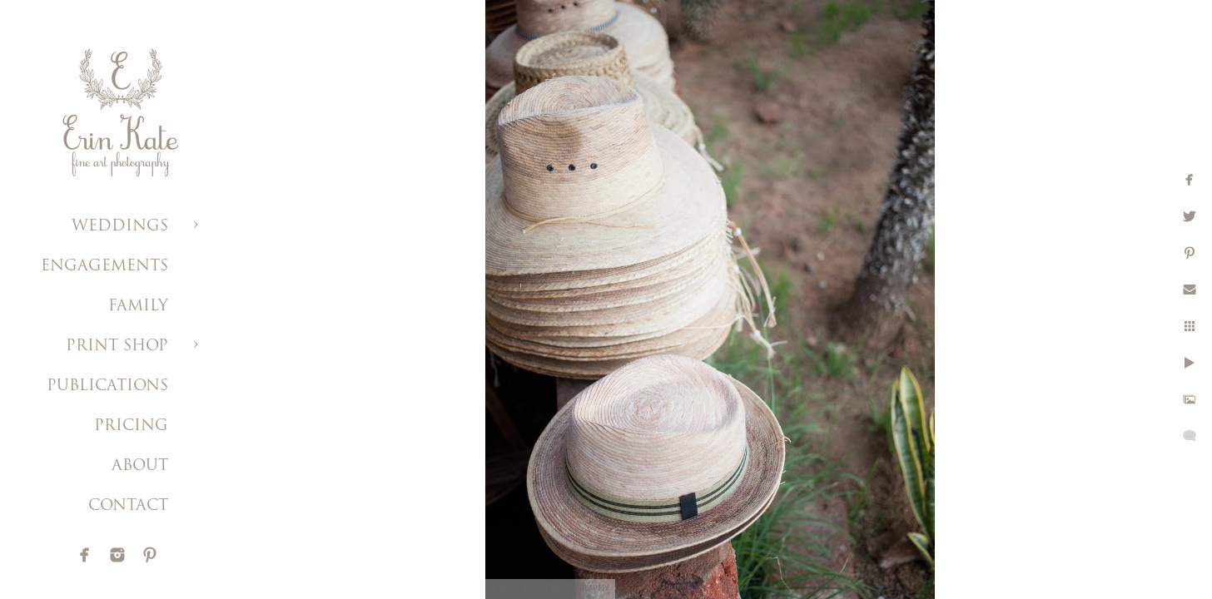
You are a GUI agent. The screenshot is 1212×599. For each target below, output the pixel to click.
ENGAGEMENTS (104, 267)
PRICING (131, 426)
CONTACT (128, 506)
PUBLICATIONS (107, 386)
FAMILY (138, 306)
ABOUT (140, 466)
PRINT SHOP (117, 346)
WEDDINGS (120, 227)
